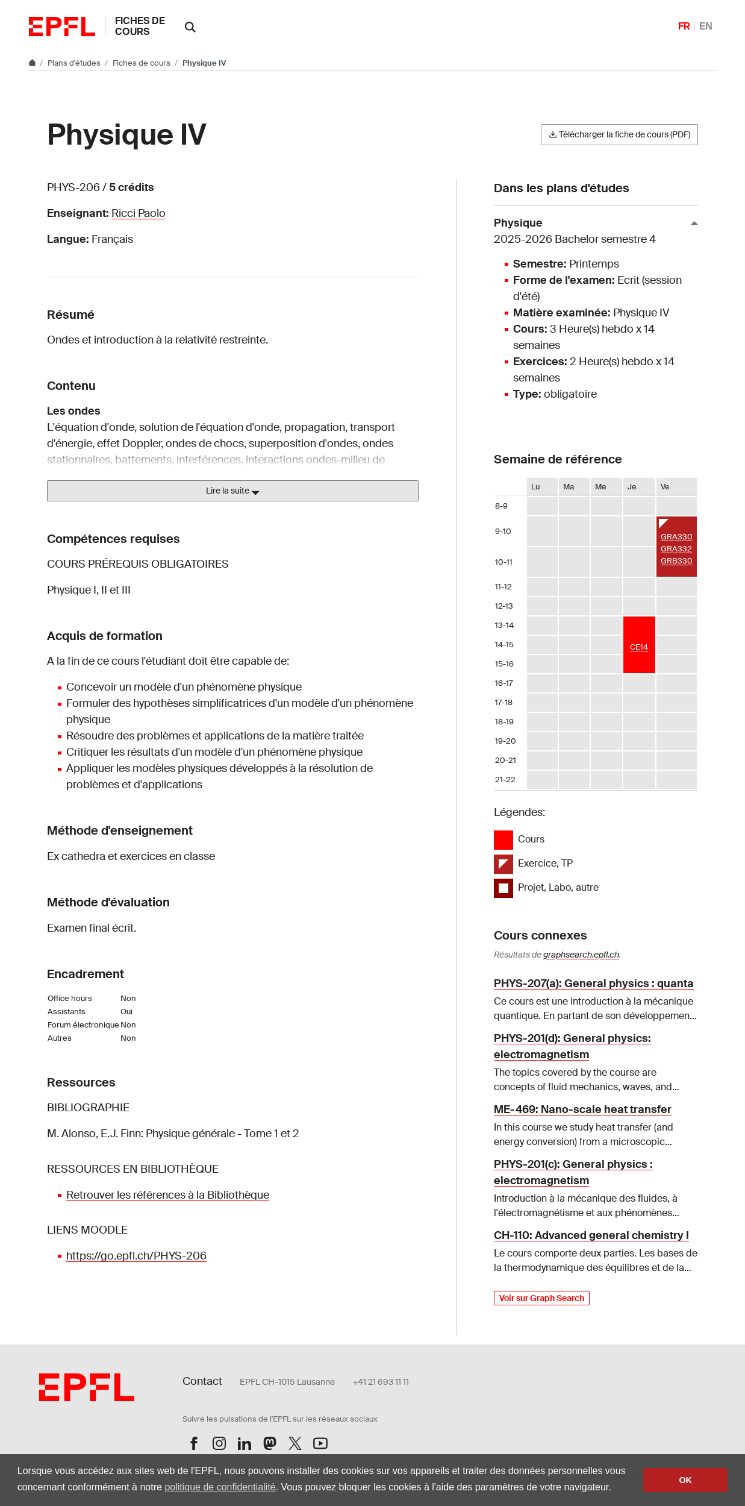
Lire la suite (233, 491)
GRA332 (676, 549)
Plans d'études (75, 63)
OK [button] (685, 1480)
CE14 (639, 647)
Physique (591, 232)
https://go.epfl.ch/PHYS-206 (136, 1256)
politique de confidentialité (219, 1487)
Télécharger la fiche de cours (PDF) (619, 134)
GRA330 (677, 537)
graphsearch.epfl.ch (581, 954)
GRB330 (677, 561)
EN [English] (705, 26)
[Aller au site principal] (33, 63)
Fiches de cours (140, 26)
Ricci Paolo (138, 213)
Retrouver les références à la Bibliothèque (167, 1195)
